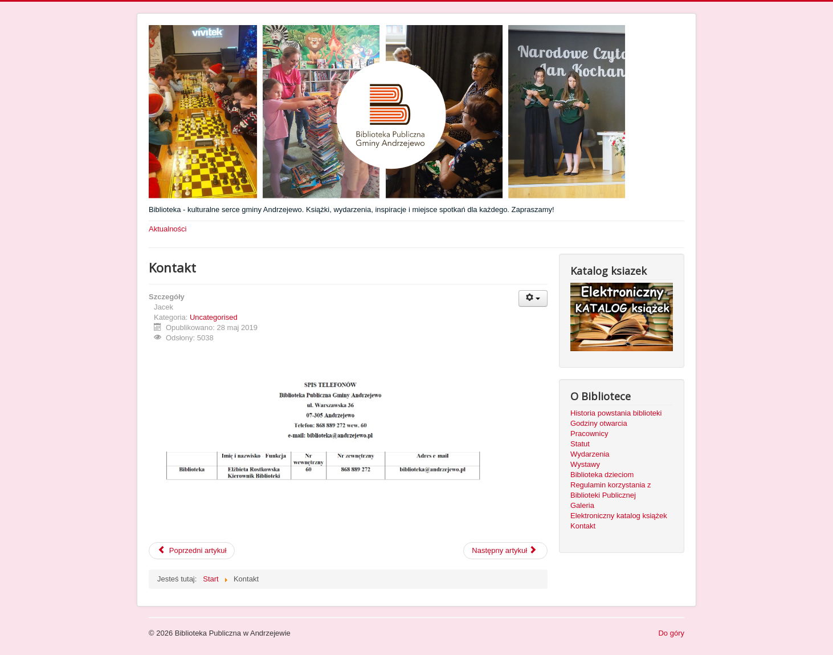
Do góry (671, 633)
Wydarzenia (590, 454)
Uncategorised (214, 317)
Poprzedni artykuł (191, 550)
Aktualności (167, 229)
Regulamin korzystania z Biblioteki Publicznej (610, 490)
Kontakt (582, 526)
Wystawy (585, 464)
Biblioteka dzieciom (602, 474)
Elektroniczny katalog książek (618, 515)
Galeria (582, 505)
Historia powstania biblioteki (616, 413)
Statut (580, 444)
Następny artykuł (504, 550)
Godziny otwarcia (598, 423)
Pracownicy (589, 433)
